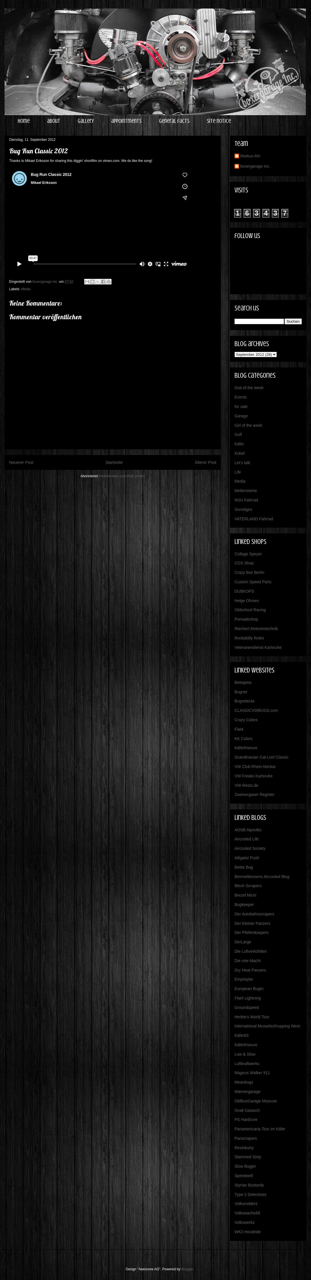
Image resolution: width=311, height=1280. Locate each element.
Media (26, 289)
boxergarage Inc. (255, 166)
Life (238, 472)
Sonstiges (243, 509)
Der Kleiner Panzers (252, 923)
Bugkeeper (244, 904)
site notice (219, 121)
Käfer (239, 444)
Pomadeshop (246, 619)
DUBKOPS (244, 591)
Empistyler (244, 979)
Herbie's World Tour (252, 1017)
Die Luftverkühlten (251, 951)
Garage (241, 416)
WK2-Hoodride (248, 1232)
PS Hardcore (246, 1119)
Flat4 (239, 729)
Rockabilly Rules (249, 638)
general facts (174, 121)
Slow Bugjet (245, 1166)
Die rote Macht (247, 960)
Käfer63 (242, 1035)
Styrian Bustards (249, 1185)
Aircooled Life (247, 839)
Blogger (187, 1269)
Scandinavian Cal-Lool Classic (261, 757)
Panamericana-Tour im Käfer (260, 1129)
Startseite (114, 462)
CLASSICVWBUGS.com (256, 710)
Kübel (240, 453)
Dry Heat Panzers (250, 970)
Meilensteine (246, 490)
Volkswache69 (247, 1213)
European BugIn (249, 988)
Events (241, 397)
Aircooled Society (250, 848)
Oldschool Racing (250, 610)
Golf (238, 434)
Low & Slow (245, 1054)
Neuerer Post (21, 462)
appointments (126, 121)
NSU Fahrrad (246, 500)
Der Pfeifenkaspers (251, 932)
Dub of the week (249, 387)
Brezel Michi (245, 895)
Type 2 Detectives (250, 1194)
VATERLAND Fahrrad (254, 519)
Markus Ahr (250, 156)
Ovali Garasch (247, 1110)
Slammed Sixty (248, 1157)
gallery (86, 121)
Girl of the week (248, 425)
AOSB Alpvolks (248, 830)
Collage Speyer (248, 554)
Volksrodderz (246, 1203)
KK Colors (244, 738)
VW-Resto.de (246, 785)
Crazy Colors (246, 720)
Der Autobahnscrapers (254, 914)
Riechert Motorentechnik (256, 628)
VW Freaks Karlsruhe (253, 776)
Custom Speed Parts (253, 582)
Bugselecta (244, 701)
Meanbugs (244, 1082)
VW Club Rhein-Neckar (255, 766)
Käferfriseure (246, 747)
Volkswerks (245, 1222)
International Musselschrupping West (267, 1026)
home (24, 121)
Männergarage (247, 1091)
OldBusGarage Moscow (256, 1101)
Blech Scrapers (248, 885)
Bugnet (241, 692)
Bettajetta (243, 682)
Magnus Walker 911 (252, 1072)
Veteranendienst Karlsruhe (258, 647)
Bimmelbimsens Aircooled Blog (262, 876)
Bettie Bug (244, 867)
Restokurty (244, 1147)
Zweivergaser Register (254, 794)
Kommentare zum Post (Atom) (122, 476)
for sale (241, 406)
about (53, 121)
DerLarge (243, 942)
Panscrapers (246, 1138)
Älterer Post (205, 462)
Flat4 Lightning (248, 998)
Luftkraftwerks (247, 1063)
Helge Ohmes (247, 600)
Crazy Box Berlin (249, 572)
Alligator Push (247, 858)
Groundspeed (247, 1007)
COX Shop (244, 563)
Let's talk (242, 462)
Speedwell (244, 1175)
